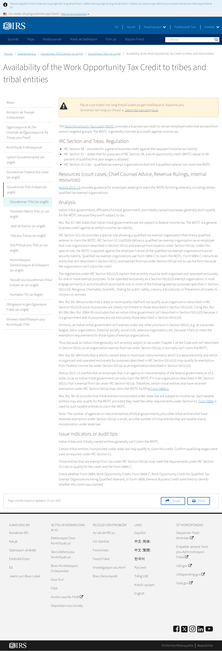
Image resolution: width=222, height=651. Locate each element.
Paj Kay (8, 54)
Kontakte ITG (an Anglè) (26, 294)
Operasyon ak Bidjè (22, 550)
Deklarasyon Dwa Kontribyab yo (63, 541)
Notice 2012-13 (69, 187)
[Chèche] (192, 39)
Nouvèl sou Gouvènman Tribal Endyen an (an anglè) (31, 282)
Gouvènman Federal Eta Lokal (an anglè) (28, 175)
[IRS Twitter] (184, 630)
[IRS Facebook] (176, 629)
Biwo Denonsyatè (105, 576)
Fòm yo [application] (111, 39)
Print (201, 501)
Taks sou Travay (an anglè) (28, 235)
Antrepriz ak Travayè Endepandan (20, 115)
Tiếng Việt (141, 576)
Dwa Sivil (57, 579)
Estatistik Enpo (19, 558)
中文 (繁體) (142, 550)
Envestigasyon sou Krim (109, 567)
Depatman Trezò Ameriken (187, 535)
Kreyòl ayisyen (155, 27)
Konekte (212, 27)
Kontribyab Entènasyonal (24, 147)
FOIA (54, 588)
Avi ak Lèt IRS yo (104, 532)
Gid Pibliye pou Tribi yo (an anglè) (28, 248)
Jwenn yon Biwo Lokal (24, 576)
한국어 (139, 558)
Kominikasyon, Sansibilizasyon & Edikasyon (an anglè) (29, 265)
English (139, 593)
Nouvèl (131, 27)
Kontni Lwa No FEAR (67, 597)
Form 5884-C (160, 388)
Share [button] (176, 501)
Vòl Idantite (101, 541)
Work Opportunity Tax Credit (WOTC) (90, 126)
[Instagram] (192, 629)
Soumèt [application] (13, 39)
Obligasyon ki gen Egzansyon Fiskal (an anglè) (27, 307)
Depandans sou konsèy (67, 605)
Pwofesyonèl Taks (185, 27)
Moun (10, 102)
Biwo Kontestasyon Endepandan (64, 568)
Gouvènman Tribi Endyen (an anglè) (62, 54)
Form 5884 (206, 401)
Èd (116, 27)
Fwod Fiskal (101, 558)
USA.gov (184, 565)
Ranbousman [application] (52, 39)
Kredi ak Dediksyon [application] (83, 39)
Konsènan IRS (18, 532)
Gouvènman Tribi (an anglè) (104, 54)
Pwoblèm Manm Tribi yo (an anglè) (29, 214)
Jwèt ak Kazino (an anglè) (27, 226)
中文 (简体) (142, 541)
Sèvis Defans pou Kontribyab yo (63, 555)
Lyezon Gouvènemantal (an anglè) (25, 160)
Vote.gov (184, 583)
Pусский (140, 567)
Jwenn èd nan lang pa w (141, 110)
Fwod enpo (101, 550)
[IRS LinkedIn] (200, 630)
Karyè (13, 541)
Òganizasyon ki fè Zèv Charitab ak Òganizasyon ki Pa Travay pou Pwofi (27, 132)
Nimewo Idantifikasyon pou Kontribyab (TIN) (26, 322)
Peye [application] (30, 39)
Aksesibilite (205, 645)
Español (140, 532)
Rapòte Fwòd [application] (134, 39)
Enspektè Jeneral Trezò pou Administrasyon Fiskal (192, 552)
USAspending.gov (190, 574)
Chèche (216, 39)
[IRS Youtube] (209, 629)
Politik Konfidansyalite (177, 645)
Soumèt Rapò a (27, 54)
